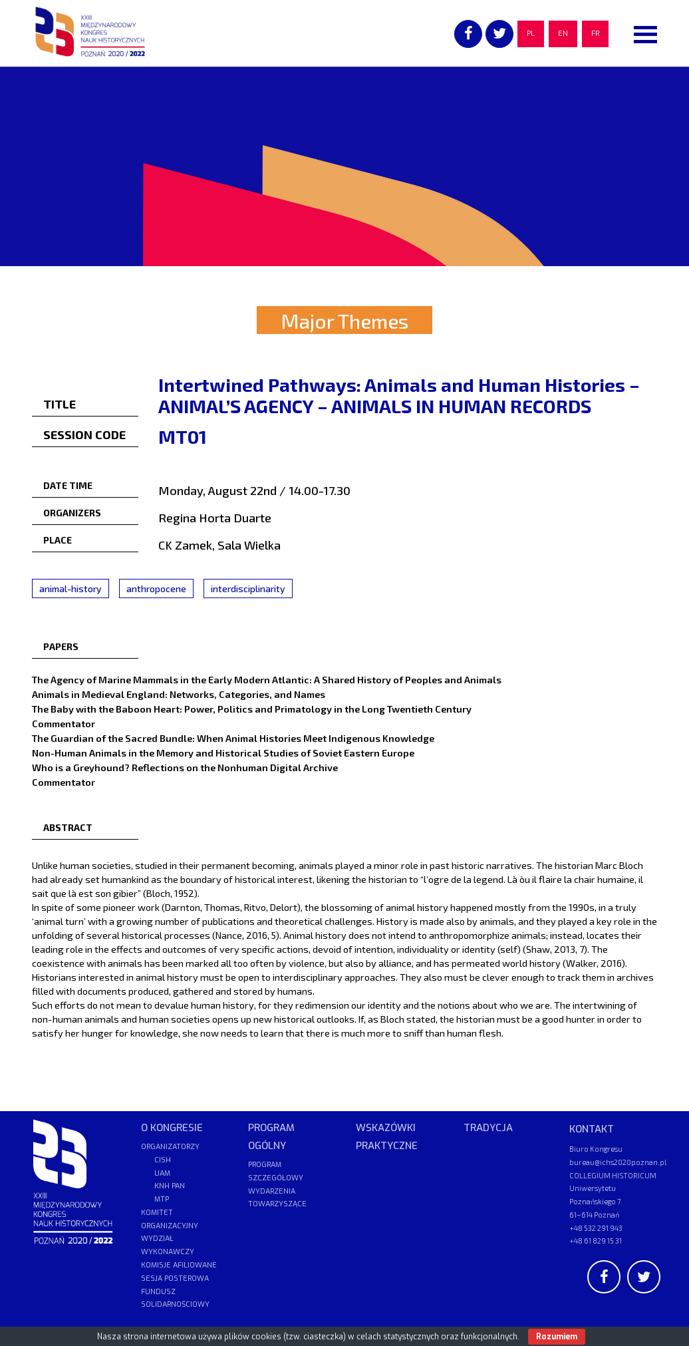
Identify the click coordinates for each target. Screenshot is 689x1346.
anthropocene (156, 588)
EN (563, 34)
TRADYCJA (488, 1127)
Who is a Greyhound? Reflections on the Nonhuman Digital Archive (185, 767)
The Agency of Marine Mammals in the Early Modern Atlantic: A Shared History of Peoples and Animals (266, 679)
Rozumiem (556, 1336)
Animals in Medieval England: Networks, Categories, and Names (178, 694)
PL (531, 34)
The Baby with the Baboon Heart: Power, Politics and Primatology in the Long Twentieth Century (252, 709)
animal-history (70, 588)
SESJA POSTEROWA (175, 1278)
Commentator (63, 723)
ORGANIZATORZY (170, 1147)
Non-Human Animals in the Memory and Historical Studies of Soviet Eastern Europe (223, 752)
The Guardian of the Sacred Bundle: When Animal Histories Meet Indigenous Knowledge (233, 738)
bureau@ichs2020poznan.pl (617, 1162)
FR (595, 34)
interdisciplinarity (248, 588)
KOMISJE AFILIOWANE (179, 1265)
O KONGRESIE (172, 1127)
